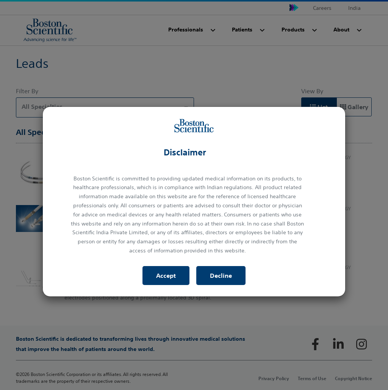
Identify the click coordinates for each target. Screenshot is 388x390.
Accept (166, 275)
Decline (221, 275)
